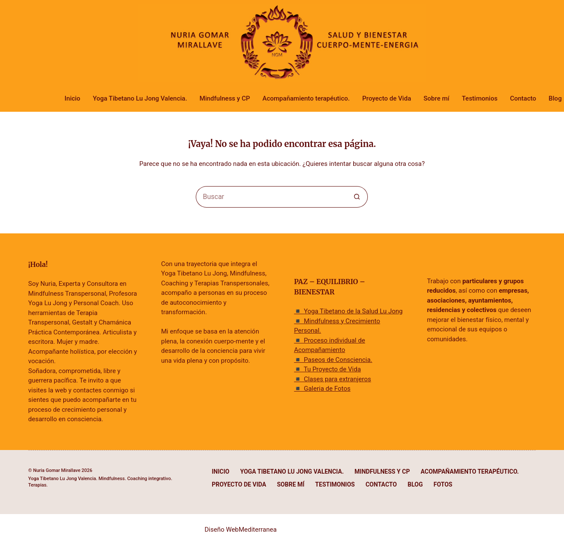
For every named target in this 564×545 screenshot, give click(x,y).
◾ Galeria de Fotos (322, 388)
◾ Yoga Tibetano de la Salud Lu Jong (348, 311)
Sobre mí (436, 98)
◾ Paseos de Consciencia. (333, 360)
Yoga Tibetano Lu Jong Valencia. (140, 98)
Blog (415, 484)
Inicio (72, 98)
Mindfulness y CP (225, 98)
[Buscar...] (271, 197)
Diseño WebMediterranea (241, 529)
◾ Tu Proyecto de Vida (327, 369)
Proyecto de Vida (386, 98)
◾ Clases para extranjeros (332, 379)
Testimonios (479, 98)
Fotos (443, 484)
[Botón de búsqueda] (357, 197)
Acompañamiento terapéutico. (306, 98)
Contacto (523, 98)
